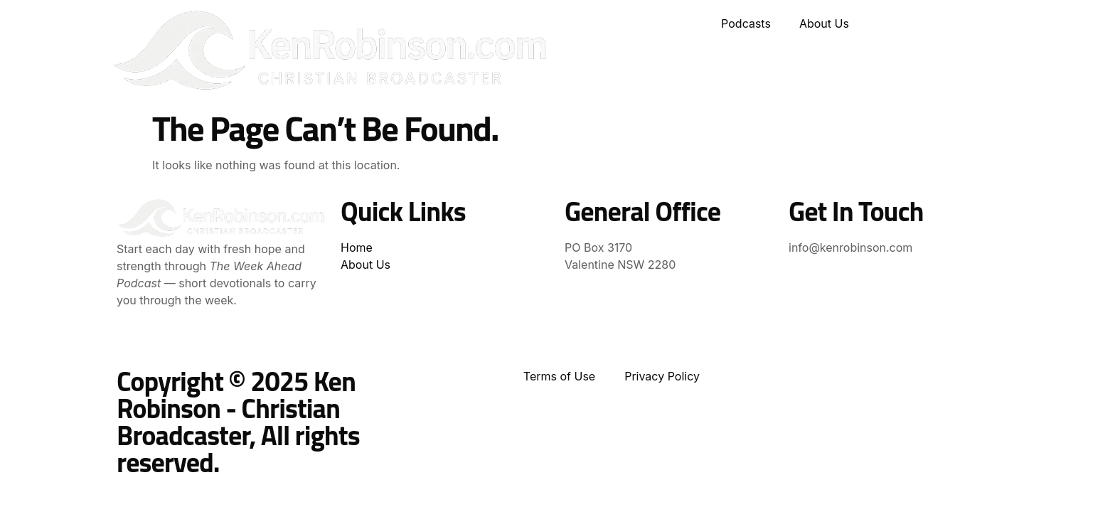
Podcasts (746, 23)
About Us (824, 23)
